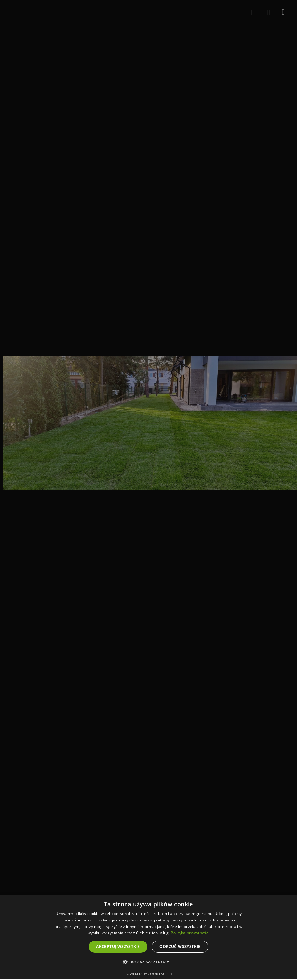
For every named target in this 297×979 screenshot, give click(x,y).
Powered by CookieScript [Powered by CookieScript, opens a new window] (149, 973)
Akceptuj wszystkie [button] (118, 946)
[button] (148, 962)
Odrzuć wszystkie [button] (180, 946)
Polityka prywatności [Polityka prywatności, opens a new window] (190, 933)
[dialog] (148, 937)
